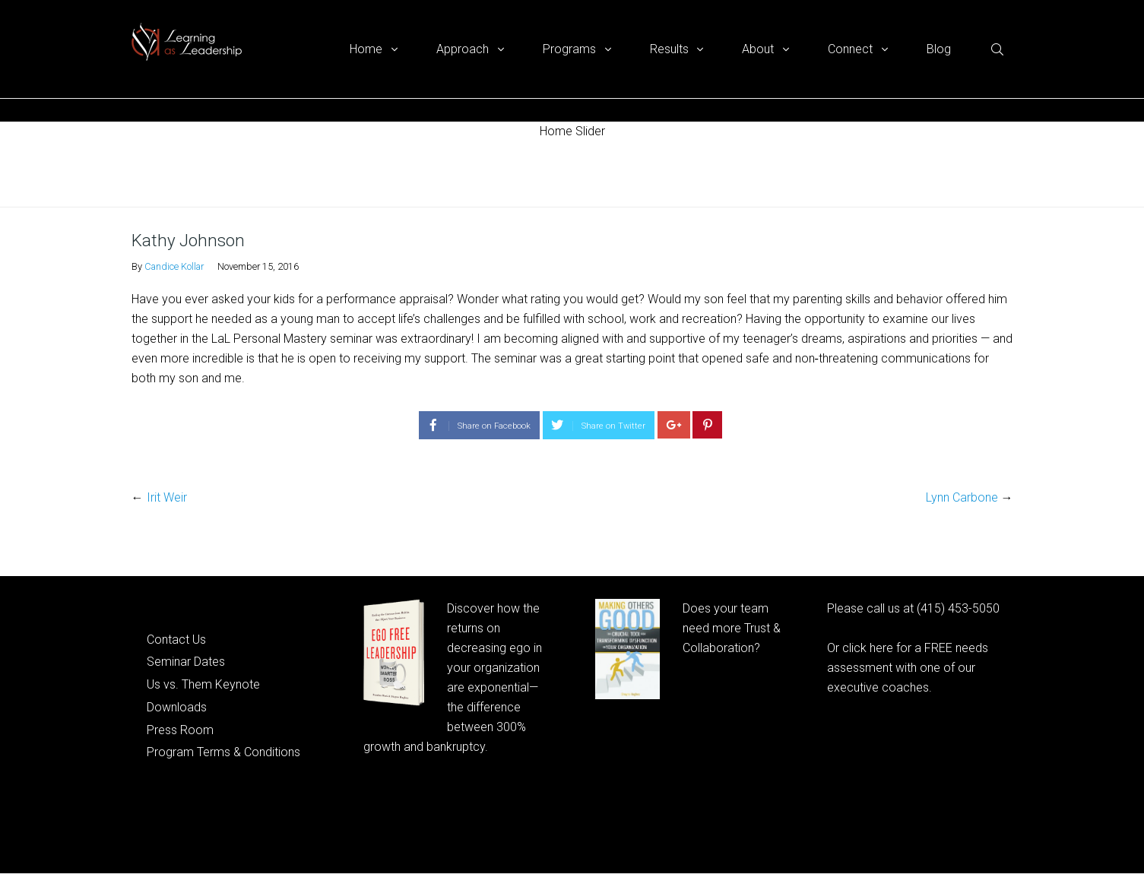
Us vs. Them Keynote (203, 684)
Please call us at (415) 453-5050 (913, 608)
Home (146, 173)
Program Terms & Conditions (223, 752)
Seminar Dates (186, 661)
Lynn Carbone (962, 497)
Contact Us (176, 639)
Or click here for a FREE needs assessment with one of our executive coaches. (907, 668)
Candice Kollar (174, 266)
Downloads (177, 707)
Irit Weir (167, 497)
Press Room (180, 730)
